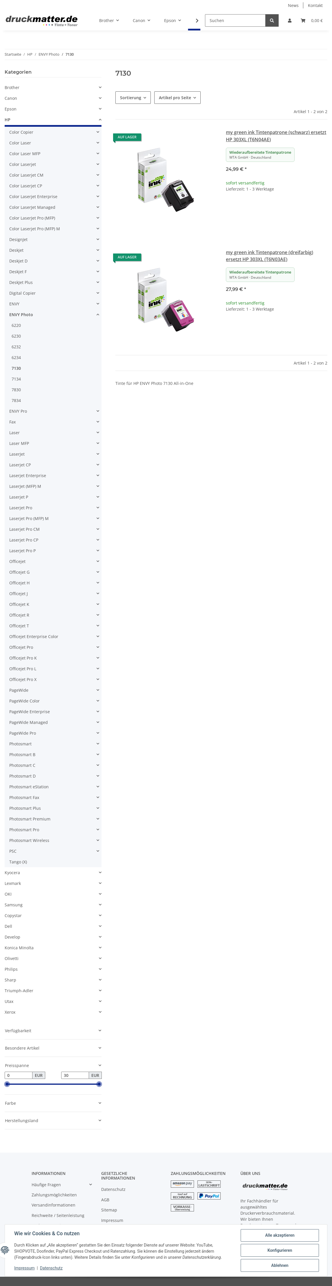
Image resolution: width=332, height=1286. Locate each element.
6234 (16, 357)
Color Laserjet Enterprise (33, 196)
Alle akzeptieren (279, 1235)
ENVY (14, 304)
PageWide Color (24, 701)
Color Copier (21, 132)
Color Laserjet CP (25, 186)
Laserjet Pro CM (24, 529)
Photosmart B (22, 754)
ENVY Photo (21, 314)
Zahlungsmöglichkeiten (54, 1195)
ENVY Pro (18, 411)
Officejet (17, 561)
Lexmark (13, 883)
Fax (12, 422)
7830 (16, 389)
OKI (8, 894)
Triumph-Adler (19, 990)
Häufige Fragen (46, 1184)
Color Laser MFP (24, 153)
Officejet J (18, 593)
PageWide (18, 690)
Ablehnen (279, 1265)
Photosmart (20, 744)
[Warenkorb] (311, 20)
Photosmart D (22, 776)
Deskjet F (18, 271)
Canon (11, 98)
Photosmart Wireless (29, 840)
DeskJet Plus (21, 282)
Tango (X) (18, 862)
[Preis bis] (75, 1075)
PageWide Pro (22, 733)
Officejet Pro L (22, 668)
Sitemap (109, 1210)
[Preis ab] (18, 1075)
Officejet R (19, 615)
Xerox (10, 1012)
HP (7, 119)
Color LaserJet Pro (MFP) (32, 218)
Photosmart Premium (29, 819)
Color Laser (20, 143)
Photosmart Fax (24, 797)
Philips (11, 969)
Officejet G (19, 572)
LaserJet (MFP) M (25, 486)
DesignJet (18, 239)
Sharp (10, 980)
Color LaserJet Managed (32, 207)
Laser (14, 432)
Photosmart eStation (29, 786)
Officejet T (19, 625)
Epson (11, 109)
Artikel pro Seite (175, 97)
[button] (289, 20)
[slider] (7, 1084)
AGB (105, 1199)
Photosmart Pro (24, 829)
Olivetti (12, 958)
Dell (8, 926)
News (293, 5)
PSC (13, 851)
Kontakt (315, 5)
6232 (16, 346)
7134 (16, 379)
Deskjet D (18, 261)
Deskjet (16, 250)
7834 (16, 400)
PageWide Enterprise (29, 711)
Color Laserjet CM (26, 175)
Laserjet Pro (20, 507)
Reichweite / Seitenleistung (58, 1215)
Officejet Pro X (23, 679)
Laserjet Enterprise (27, 475)
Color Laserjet (22, 164)
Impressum (112, 1220)
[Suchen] (235, 20)
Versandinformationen (53, 1205)
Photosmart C (22, 765)
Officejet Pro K (23, 658)
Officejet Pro (21, 647)
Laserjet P (18, 497)
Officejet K (19, 604)
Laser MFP (19, 443)
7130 (16, 368)
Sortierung (130, 97)
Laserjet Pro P (22, 550)
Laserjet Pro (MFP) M (29, 518)
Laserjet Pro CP (23, 540)
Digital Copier (22, 293)
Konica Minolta (19, 947)
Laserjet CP (20, 465)
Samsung (14, 905)
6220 (16, 325)
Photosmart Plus (25, 808)
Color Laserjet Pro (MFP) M (34, 228)
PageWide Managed (28, 722)
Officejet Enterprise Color (33, 636)
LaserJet (17, 454)
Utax (9, 1001)
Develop (12, 937)
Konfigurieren (279, 1250)
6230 (16, 336)
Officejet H (19, 583)
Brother (12, 87)
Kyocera (12, 872)
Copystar (13, 915)
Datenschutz (113, 1189)
